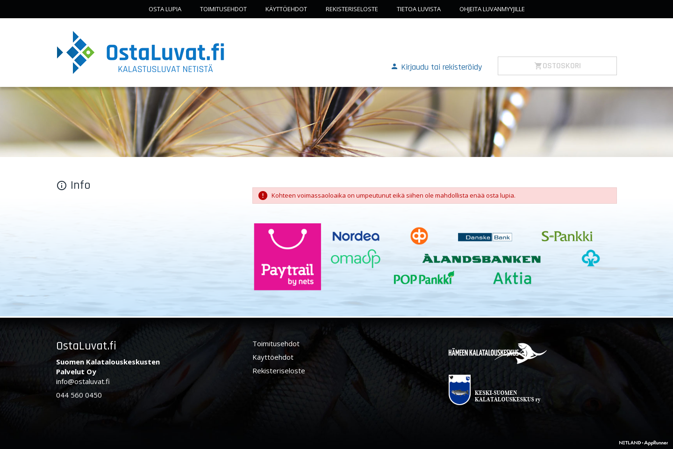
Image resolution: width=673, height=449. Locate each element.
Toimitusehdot (223, 9)
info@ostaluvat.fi (83, 381)
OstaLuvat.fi (86, 346)
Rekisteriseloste (352, 9)
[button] (436, 66)
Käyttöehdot (286, 9)
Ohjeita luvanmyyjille (492, 9)
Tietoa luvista (419, 9)
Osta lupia (165, 9)
